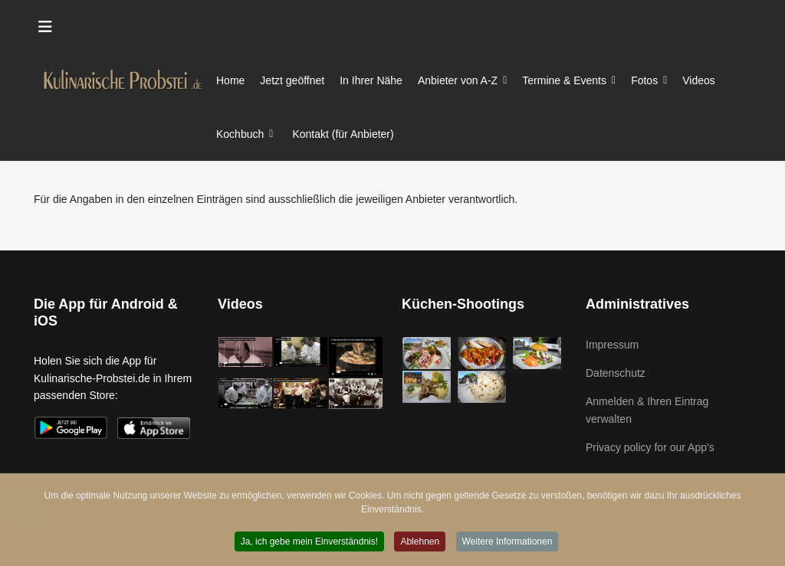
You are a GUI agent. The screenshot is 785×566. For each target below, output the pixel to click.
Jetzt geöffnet (292, 80)
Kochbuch (240, 134)
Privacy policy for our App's (650, 447)
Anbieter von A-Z (458, 80)
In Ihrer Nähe (371, 80)
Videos (698, 80)
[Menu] (45, 27)
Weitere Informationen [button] (507, 543)
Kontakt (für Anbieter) (342, 134)
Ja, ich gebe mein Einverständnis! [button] (309, 543)
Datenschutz (615, 373)
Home (230, 80)
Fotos (644, 80)
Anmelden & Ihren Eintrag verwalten (647, 409)
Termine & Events (564, 80)
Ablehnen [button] (419, 543)
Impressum (612, 345)
